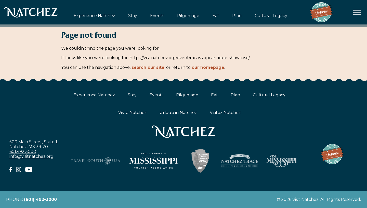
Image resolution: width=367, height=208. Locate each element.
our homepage (208, 67)
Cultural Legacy (271, 15)
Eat (215, 15)
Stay (132, 15)
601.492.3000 (22, 151)
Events (157, 15)
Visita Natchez (132, 112)
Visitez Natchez (225, 112)
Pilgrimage (188, 15)
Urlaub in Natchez (178, 112)
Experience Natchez (94, 15)
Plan (237, 15)
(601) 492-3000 (40, 199)
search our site (148, 67)
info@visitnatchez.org (31, 156)
